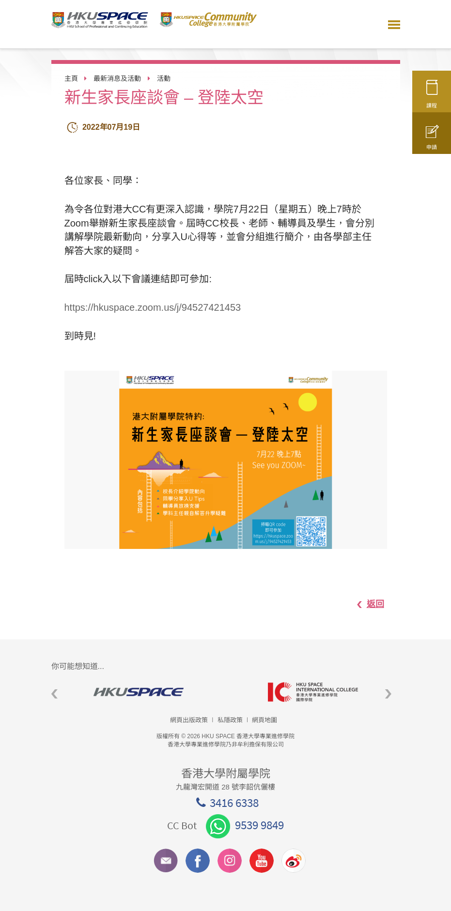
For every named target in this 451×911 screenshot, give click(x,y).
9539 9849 (245, 825)
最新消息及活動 (117, 78)
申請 (431, 142)
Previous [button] (54, 694)
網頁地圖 (264, 720)
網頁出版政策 (189, 720)
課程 (431, 98)
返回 (365, 604)
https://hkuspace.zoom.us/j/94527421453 (152, 307)
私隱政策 (230, 720)
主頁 (71, 78)
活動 (164, 78)
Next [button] (388, 694)
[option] (225, 460)
